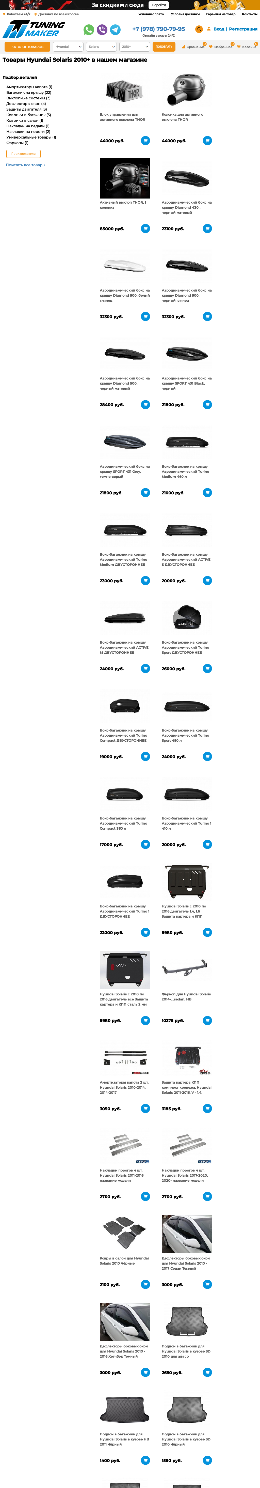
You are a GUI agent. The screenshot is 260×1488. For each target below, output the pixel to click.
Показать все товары (25, 165)
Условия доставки (185, 14)
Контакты (249, 14)
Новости (52, 1474)
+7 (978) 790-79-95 (158, 29)
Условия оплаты (151, 14)
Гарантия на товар (220, 14)
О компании (55, 1461)
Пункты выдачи (58, 1468)
